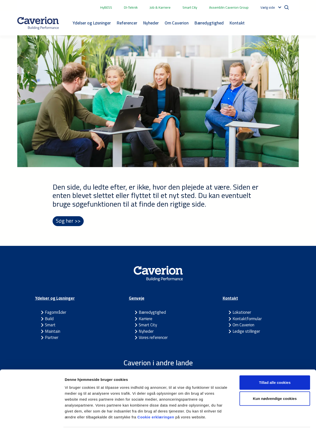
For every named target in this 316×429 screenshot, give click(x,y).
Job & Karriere (160, 7)
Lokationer (242, 312)
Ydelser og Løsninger (92, 23)
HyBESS (106, 7)
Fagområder (55, 312)
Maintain (52, 331)
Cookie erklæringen (157, 399)
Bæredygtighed (209, 23)
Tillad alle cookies (275, 365)
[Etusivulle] (38, 23)
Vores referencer (153, 338)
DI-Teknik (131, 7)
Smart (50, 325)
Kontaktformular (247, 319)
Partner (51, 338)
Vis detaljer (257, 419)
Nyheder (151, 23)
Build (49, 319)
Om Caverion (177, 23)
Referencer (127, 23)
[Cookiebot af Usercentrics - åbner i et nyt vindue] (32, 419)
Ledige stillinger (246, 331)
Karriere (145, 319)
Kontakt (237, 23)
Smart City (189, 7)
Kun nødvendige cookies (275, 381)
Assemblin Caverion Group (229, 7)
